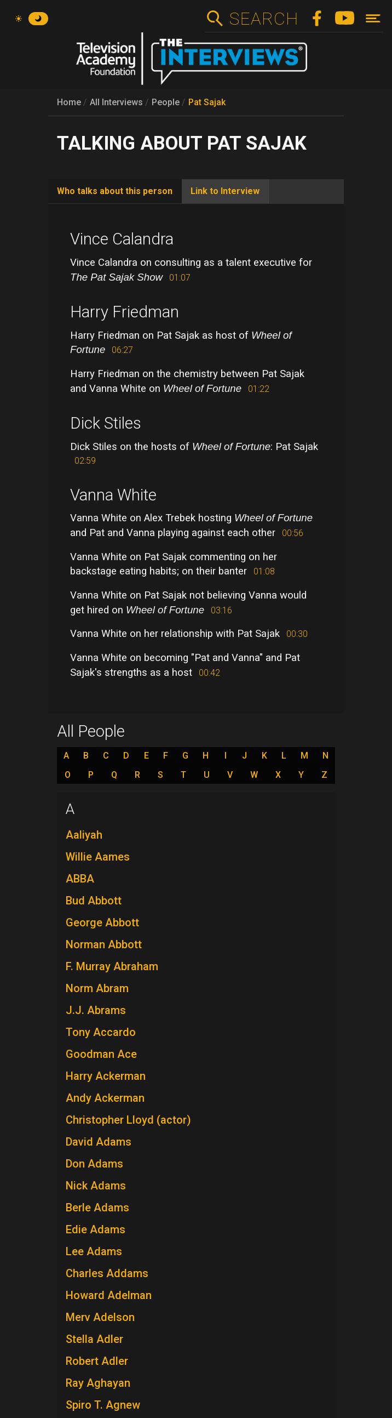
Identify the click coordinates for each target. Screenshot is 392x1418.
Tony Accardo (101, 1032)
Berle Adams (97, 1207)
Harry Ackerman (106, 1076)
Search (263, 18)
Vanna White (113, 495)
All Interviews (116, 102)
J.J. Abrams (96, 1010)
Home (69, 102)
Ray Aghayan (98, 1382)
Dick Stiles (105, 423)
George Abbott (102, 922)
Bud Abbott (94, 900)
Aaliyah (84, 834)
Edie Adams (95, 1229)
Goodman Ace (101, 1054)
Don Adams (94, 1163)
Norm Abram (97, 988)
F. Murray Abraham (112, 966)
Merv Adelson (100, 1317)
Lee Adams (94, 1251)
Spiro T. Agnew (103, 1404)
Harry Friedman (124, 312)
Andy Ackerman (105, 1097)
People (166, 102)
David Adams (98, 1141)
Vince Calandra (122, 239)
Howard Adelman (109, 1295)
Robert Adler (97, 1361)
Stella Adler (94, 1339)
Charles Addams (107, 1273)
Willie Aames (98, 856)
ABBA (80, 878)
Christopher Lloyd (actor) (128, 1119)
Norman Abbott (104, 944)
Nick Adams (96, 1185)
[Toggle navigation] (373, 18)
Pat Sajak (207, 102)
